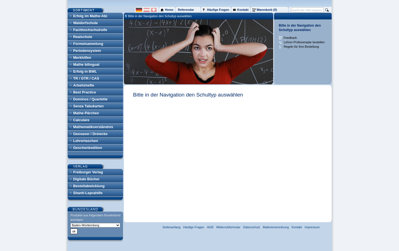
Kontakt (296, 227)
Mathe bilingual (86, 64)
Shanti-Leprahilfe (88, 193)
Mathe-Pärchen (86, 113)
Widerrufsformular (228, 227)
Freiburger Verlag (88, 172)
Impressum (312, 227)
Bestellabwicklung (88, 186)
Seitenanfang (171, 227)
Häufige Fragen (193, 227)
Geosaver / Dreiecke (90, 134)
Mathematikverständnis (93, 127)
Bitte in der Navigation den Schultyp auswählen (160, 16)
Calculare (81, 120)
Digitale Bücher (86, 179)
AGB (210, 227)
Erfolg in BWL (85, 71)
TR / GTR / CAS (86, 78)
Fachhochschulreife (90, 30)
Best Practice (84, 92)
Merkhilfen (82, 57)
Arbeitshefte (83, 85)
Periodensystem (87, 51)
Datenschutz (251, 227)
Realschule (82, 37)
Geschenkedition (87, 148)
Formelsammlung (88, 44)
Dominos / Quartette (90, 99)
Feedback (290, 37)
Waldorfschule (85, 23)
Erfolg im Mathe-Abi (90, 16)
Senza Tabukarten (88, 106)
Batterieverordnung (276, 227)
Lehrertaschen (85, 141)
